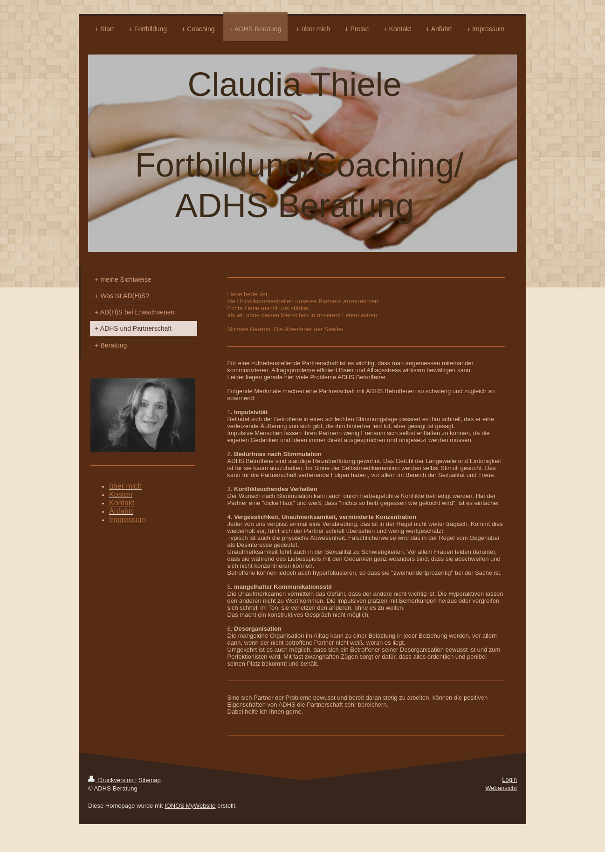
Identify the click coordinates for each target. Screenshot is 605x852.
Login (509, 779)
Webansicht (501, 787)
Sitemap (149, 780)
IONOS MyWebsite (190, 805)
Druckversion (111, 780)
